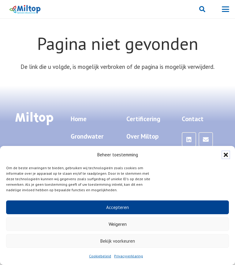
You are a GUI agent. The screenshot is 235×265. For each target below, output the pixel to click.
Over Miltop (142, 136)
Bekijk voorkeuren (117, 241)
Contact (192, 119)
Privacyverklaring (128, 256)
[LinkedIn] (189, 139)
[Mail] (206, 139)
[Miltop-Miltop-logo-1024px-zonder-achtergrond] (25, 9)
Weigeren (118, 224)
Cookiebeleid (100, 256)
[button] (226, 155)
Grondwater (87, 136)
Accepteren (117, 207)
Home (79, 119)
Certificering (143, 119)
